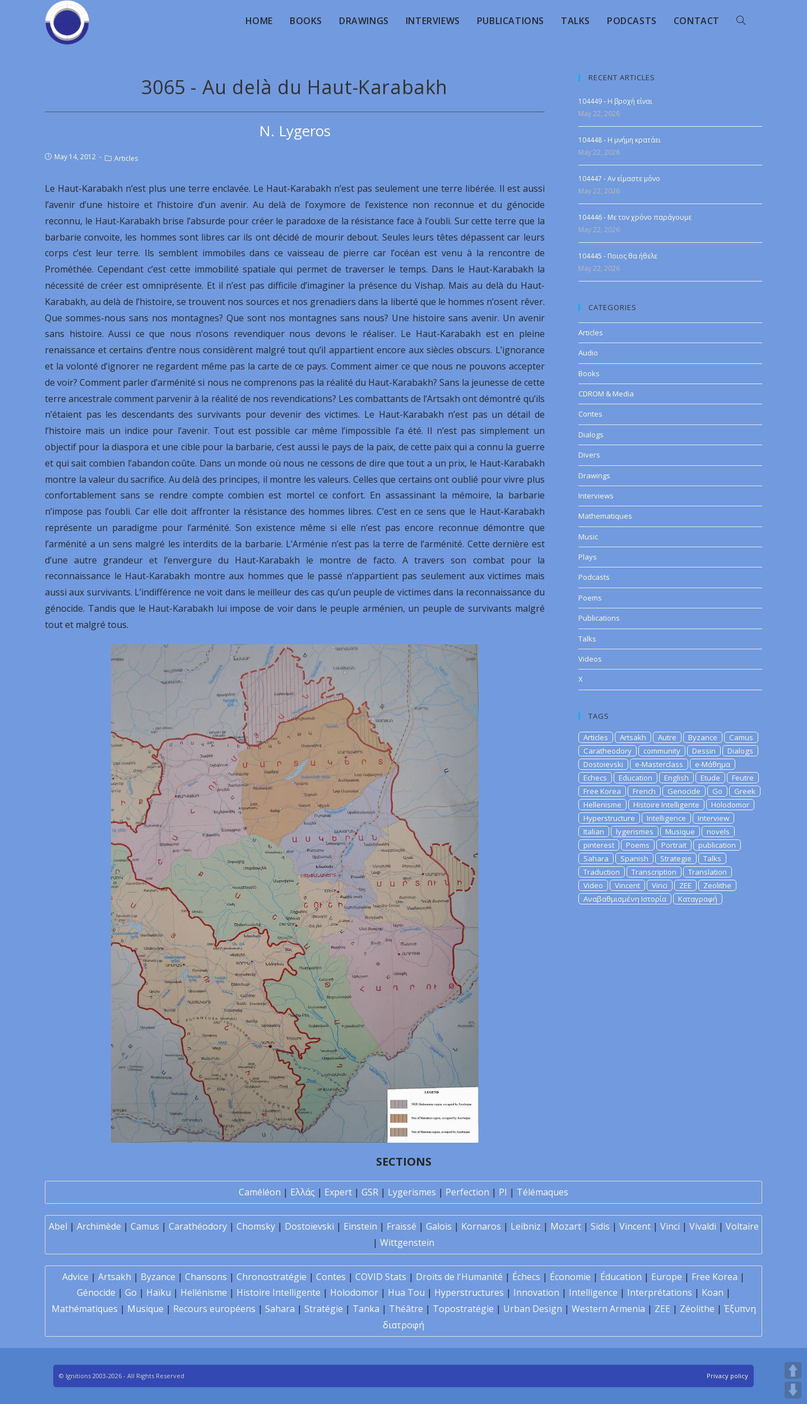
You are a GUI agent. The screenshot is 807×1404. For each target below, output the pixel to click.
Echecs (595, 778)
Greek (744, 791)
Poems (590, 598)
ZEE (685, 885)
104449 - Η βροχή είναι (615, 101)
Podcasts (594, 577)
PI (503, 1192)
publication (717, 845)
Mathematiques (605, 516)
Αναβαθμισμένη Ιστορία (624, 899)
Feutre (743, 778)
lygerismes (634, 831)
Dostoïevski (309, 1226)
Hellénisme (203, 1292)
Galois (439, 1226)
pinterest (598, 845)
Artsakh (633, 737)
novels (718, 831)
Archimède (99, 1226)
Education (635, 778)
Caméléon (260, 1192)
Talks (587, 639)
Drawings (594, 475)
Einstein (360, 1226)
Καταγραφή (697, 899)
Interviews (596, 496)
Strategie (676, 858)
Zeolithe (717, 885)
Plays (587, 557)
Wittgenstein (407, 1242)
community (661, 751)
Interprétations (659, 1292)
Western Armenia (608, 1309)
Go (717, 791)
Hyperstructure (609, 818)
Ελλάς (302, 1192)
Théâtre (406, 1309)
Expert (338, 1192)
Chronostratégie (271, 1277)
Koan (712, 1292)
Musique (680, 831)
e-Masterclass (659, 764)
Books (589, 373)
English (676, 778)
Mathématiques (85, 1309)
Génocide (96, 1292)
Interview (713, 818)
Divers (589, 455)
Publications (599, 618)
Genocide (684, 791)
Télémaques (542, 1192)
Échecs (526, 1277)
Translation (707, 872)
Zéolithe (697, 1309)
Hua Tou (406, 1292)
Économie (570, 1277)
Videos (590, 659)
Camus (741, 737)
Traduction (601, 872)
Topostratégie (463, 1309)
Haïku (158, 1292)
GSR (369, 1192)
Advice (75, 1277)
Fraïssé (401, 1226)
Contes (590, 414)
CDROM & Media (606, 394)
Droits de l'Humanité (459, 1277)
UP (793, 1370)
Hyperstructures (469, 1292)
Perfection (467, 1192)
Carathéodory (198, 1226)
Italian (593, 831)
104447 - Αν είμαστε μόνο (619, 178)
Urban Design (532, 1309)
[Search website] (741, 20)
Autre (667, 737)
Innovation (536, 1292)
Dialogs (591, 434)
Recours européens (214, 1309)
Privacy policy (727, 1375)
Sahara (596, 858)
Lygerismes (412, 1192)
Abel (58, 1226)
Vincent (627, 885)
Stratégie (323, 1309)
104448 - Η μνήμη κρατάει (619, 140)
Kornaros (481, 1226)
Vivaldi (702, 1226)
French (644, 791)
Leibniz (526, 1226)
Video (593, 885)
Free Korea (602, 791)
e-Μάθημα (712, 764)
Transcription (654, 872)
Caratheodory (607, 751)
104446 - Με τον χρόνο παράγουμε (635, 217)
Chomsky (255, 1226)
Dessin (704, 751)
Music (588, 537)
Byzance (702, 737)
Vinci (659, 885)
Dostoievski (603, 764)
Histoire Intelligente (666, 805)
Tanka (366, 1309)
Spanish (634, 858)
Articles (126, 158)
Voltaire (742, 1226)
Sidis (600, 1226)
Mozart (565, 1226)
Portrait (674, 845)
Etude (710, 778)
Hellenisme (602, 805)
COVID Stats (380, 1277)
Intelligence (666, 818)
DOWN (793, 1390)
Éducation (621, 1277)
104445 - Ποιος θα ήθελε (617, 256)
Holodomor (730, 805)
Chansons (206, 1277)
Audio (588, 353)
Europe (666, 1277)
